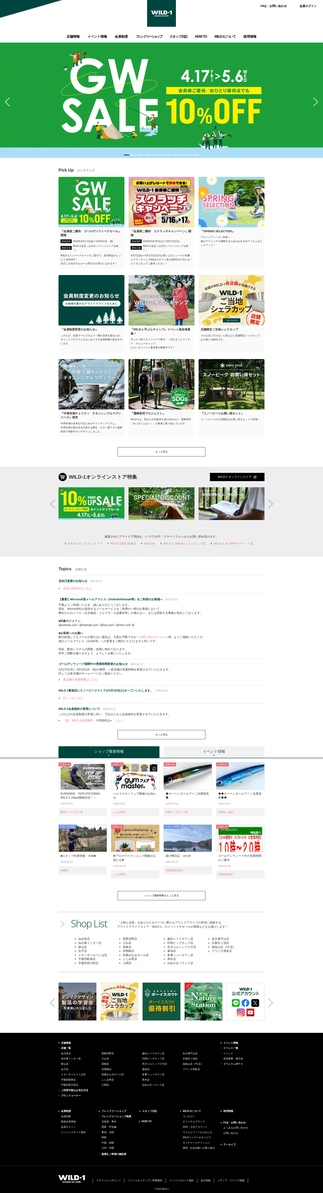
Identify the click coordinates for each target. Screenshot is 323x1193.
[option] (161, 100)
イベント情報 (230, 1042)
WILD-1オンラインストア (85, 543)
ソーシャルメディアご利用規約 (145, 1180)
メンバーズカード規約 (73, 1132)
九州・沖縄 (108, 1147)
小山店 (127, 943)
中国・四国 (108, 1142)
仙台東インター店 (89, 943)
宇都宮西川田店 (174, 870)
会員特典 (66, 1116)
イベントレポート (233, 1063)
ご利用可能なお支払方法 (74, 1090)
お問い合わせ (230, 1133)
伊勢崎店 (128, 951)
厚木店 (171, 959)
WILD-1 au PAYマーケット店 (234, 543)
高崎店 (64, 870)
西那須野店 (130, 938)
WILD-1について (192, 1111)
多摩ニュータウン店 (180, 955)
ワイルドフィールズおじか (197, 1132)
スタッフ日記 (149, 1111)
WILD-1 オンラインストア (234, 476)
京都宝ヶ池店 (225, 812)
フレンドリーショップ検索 (116, 1116)
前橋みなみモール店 (136, 955)
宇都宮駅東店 (225, 874)
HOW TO (147, 1121)
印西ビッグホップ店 (177, 812)
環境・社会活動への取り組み (199, 1147)
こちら (119, 720)
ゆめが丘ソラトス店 (180, 963)
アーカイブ (229, 1144)
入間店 (127, 963)
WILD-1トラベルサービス (197, 1137)
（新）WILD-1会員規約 (78, 720)
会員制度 (66, 1111)
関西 (104, 1137)
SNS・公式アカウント (195, 1126)
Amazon (150, 543)
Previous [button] (9, 102)
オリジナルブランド (194, 1121)
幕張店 (171, 951)
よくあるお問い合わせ (235, 1127)
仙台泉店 (84, 938)
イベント (228, 1053)
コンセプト (189, 1116)
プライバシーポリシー (108, 1180)
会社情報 (206, 1180)
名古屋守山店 (220, 938)
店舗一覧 (66, 1048)
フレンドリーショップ (114, 1111)
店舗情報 (66, 1042)
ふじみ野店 (119, 812)
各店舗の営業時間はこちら (80, 679)
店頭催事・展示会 (233, 1058)
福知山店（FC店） (224, 947)
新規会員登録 (68, 1121)
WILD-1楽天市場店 (123, 543)
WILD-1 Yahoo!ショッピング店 (184, 543)
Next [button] (313, 102)
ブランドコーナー (71, 1095)
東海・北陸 (108, 1132)
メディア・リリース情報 (231, 1180)
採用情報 (228, 1111)
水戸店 (82, 951)
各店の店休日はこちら (77, 588)
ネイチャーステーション (196, 1142)
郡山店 (82, 947)
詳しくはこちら (73, 698)
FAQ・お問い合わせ (274, 6)
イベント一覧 (230, 1048)
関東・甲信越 (109, 1126)
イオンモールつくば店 (92, 955)
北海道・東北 (109, 1121)
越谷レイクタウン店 (72, 812)
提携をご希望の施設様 (114, 1154)
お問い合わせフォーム (153, 637)
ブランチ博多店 (222, 951)
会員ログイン (308, 6)
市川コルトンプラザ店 (181, 947)
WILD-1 (161, 13)
